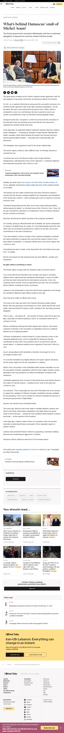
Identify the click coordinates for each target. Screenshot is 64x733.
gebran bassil (12, 499)
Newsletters (52, 7)
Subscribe (59, 4)
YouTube (29, 707)
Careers (45, 688)
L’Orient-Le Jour (47, 699)
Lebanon (12, 7)
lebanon (22, 495)
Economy (24, 7)
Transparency (7, 692)
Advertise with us (47, 686)
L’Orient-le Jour (7, 1)
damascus (11, 495)
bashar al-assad (28, 499)
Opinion (37, 7)
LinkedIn (28, 717)
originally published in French (25, 449)
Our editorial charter (9, 690)
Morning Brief (27, 681)
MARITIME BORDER (10, 17)
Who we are (46, 679)
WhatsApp (29, 719)
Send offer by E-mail (35, 655)
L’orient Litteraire (19, 1)
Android (28, 714)
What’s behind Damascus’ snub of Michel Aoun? (27, 664)
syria (31, 495)
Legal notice (46, 683)
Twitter (28, 702)
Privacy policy (46, 684)
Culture (30, 7)
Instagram (29, 704)
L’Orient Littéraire (47, 701)
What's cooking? (44, 7)
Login (54, 4)
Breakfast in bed (28, 683)
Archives (45, 694)
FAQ (44, 690)
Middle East (18, 7)
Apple (27, 712)
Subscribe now (14, 655)
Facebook (29, 699)
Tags (44, 692)
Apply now (32, 588)
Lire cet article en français (51, 43)
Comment (16, 479)
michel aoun (41, 495)
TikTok (28, 709)
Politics (9, 664)
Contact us (46, 681)
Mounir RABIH (19, 40)
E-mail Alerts (27, 684)
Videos (5, 688)
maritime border (44, 499)
